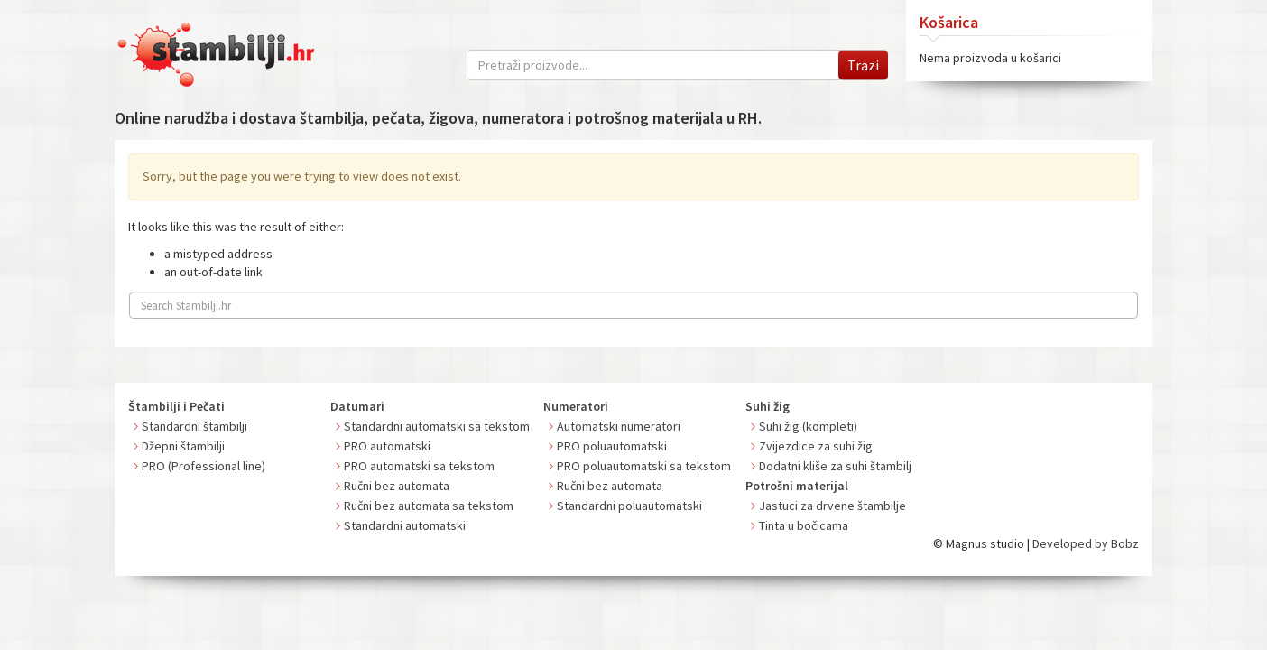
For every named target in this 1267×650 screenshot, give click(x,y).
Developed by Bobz (1085, 543)
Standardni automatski (405, 525)
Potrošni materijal (796, 486)
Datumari (357, 406)
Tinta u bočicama (803, 525)
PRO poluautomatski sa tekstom (644, 466)
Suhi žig (767, 406)
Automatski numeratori (618, 426)
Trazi (863, 65)
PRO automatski (387, 446)
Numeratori (575, 406)
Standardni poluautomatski (629, 505)
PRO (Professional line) (203, 466)
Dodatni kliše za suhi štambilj (835, 466)
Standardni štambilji (194, 426)
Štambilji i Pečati (176, 406)
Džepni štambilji (183, 446)
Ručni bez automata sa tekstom (428, 505)
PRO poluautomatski (612, 446)
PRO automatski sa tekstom (419, 466)
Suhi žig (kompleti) (808, 426)
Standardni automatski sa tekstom (437, 426)
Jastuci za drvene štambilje (832, 505)
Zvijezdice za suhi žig (816, 446)
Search (1120, 303)
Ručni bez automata (396, 486)
